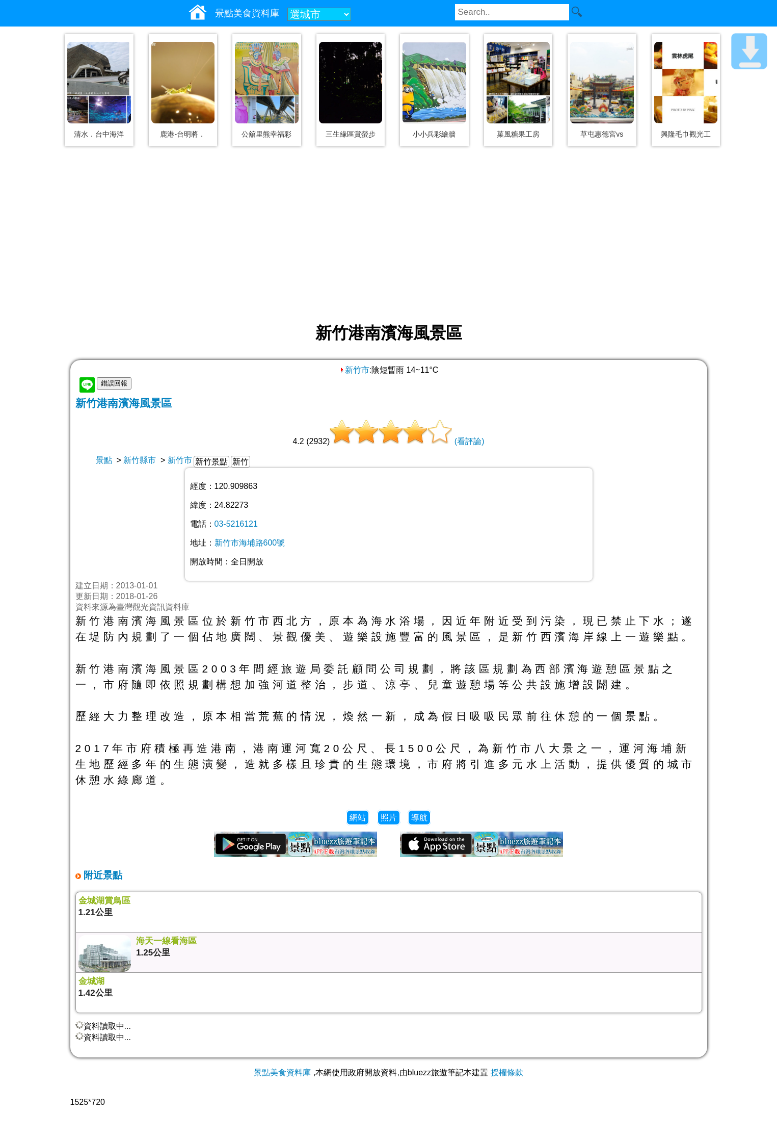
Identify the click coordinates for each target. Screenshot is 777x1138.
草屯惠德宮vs (601, 134)
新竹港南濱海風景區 (123, 403)
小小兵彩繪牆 (434, 134)
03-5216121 (236, 524)
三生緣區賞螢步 (351, 134)
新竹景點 (211, 461)
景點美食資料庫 (282, 1072)
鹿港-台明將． (182, 134)
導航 (419, 817)
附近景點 (101, 875)
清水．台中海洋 (99, 134)
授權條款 (507, 1072)
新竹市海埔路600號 (250, 542)
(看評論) (469, 441)
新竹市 (354, 370)
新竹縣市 (139, 460)
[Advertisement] (388, 235)
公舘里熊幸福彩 (266, 134)
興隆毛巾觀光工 (686, 134)
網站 (358, 817)
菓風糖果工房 (518, 134)
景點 (104, 460)
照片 (389, 817)
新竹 (240, 461)
